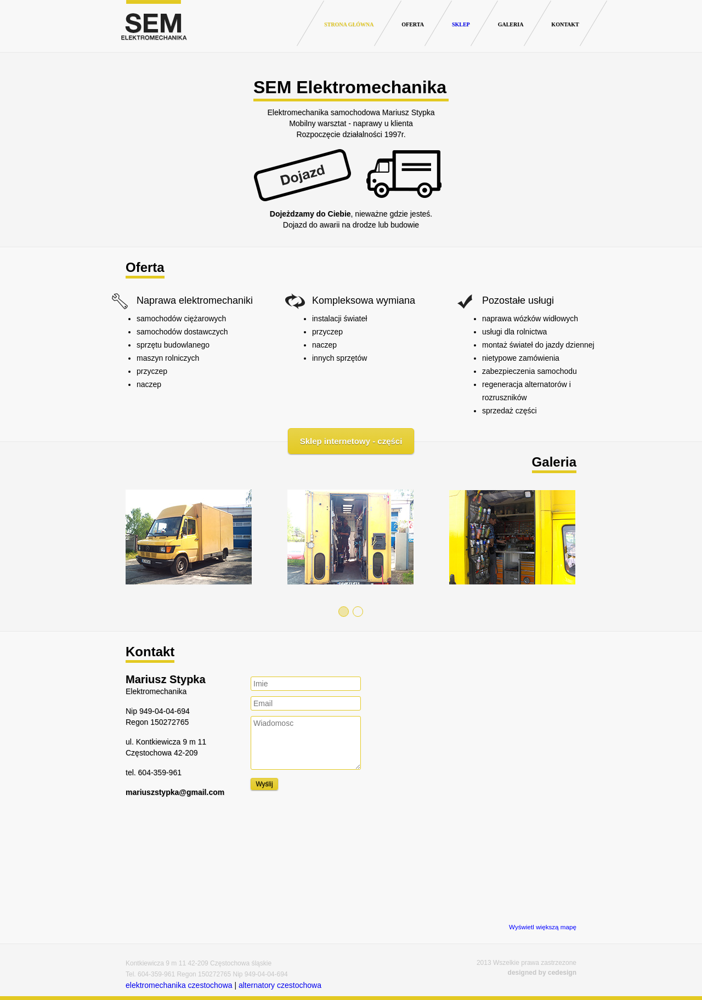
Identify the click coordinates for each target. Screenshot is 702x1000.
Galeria (511, 24)
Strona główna (348, 24)
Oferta (412, 24)
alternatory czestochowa (280, 985)
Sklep (461, 24)
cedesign (562, 972)
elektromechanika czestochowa (179, 985)
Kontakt (565, 24)
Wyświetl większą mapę (542, 926)
